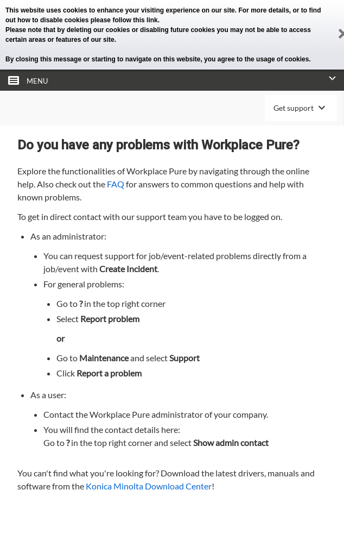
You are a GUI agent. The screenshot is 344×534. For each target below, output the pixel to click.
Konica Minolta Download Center (149, 486)
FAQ (115, 184)
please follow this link (124, 20)
